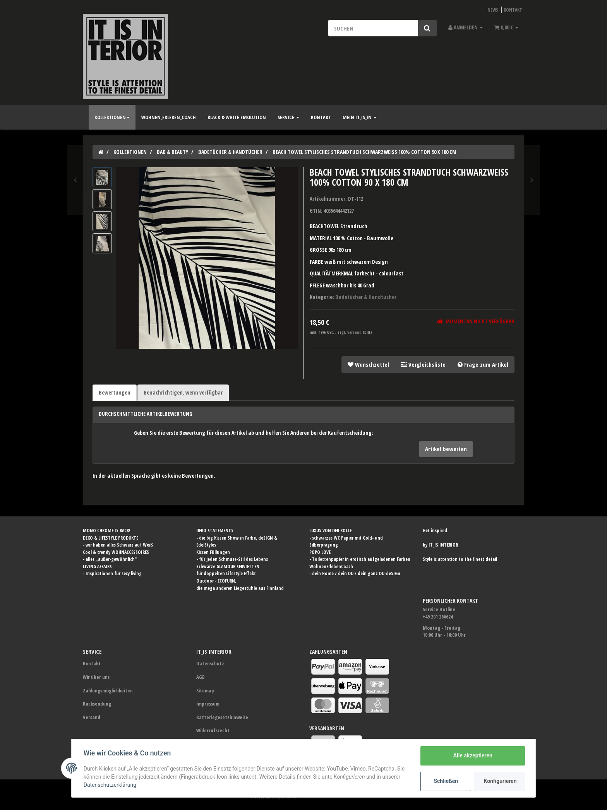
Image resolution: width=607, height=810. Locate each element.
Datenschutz (210, 663)
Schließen (445, 781)
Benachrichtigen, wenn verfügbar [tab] (183, 392)
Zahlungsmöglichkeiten (108, 690)
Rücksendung (97, 703)
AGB (200, 676)
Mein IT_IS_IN (360, 117)
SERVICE (288, 117)
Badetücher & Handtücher (365, 297)
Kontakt (513, 10)
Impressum (207, 703)
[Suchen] (373, 28)
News (492, 10)
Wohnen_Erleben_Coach (168, 117)
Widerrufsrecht (213, 730)
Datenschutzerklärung (110, 785)
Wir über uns (96, 676)
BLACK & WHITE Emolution (236, 117)
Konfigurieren (500, 781)
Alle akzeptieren (472, 755)
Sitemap (205, 690)
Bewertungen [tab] (114, 392)
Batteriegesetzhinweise (222, 717)
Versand (355, 332)
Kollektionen (112, 117)
